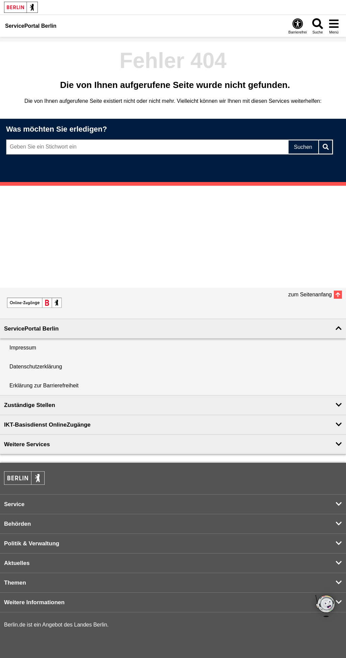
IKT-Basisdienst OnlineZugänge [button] (47, 425)
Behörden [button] (17, 524)
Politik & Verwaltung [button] (31, 543)
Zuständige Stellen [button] (29, 405)
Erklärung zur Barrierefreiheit (44, 385)
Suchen (303, 147)
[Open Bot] (326, 606)
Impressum (22, 347)
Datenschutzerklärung (35, 366)
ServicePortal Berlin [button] (31, 328)
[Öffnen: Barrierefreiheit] (298, 26)
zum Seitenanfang (310, 294)
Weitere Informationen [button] (34, 602)
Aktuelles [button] (17, 563)
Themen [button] (15, 583)
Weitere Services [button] (27, 444)
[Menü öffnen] (334, 26)
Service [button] (14, 504)
